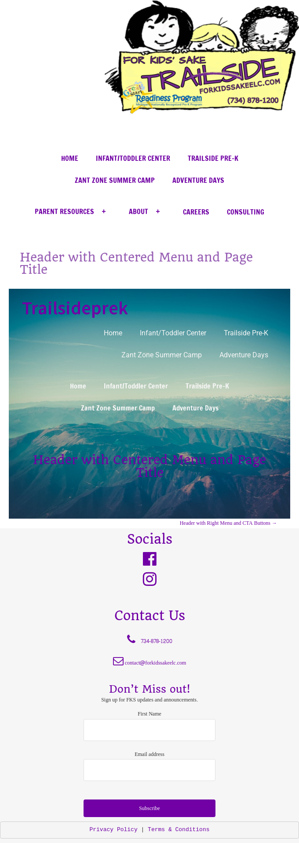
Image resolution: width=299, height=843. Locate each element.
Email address (149, 754)
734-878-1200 (156, 641)
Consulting (245, 212)
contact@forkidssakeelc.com (155, 663)
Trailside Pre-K (213, 158)
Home (69, 158)
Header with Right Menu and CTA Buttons (228, 523)
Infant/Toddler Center (133, 158)
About (147, 211)
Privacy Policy (113, 829)
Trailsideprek (75, 308)
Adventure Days (198, 180)
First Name (149, 714)
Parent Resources (73, 211)
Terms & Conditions (178, 829)
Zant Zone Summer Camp (115, 180)
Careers (196, 212)
